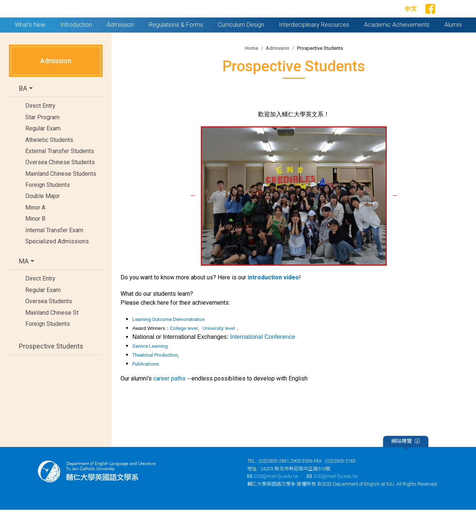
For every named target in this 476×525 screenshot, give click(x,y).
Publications (145, 379)
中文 (410, 16)
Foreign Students (47, 200)
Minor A (35, 222)
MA (24, 277)
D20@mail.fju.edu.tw (272, 492)
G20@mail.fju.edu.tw (332, 492)
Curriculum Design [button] (241, 39)
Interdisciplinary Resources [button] (314, 39)
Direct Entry (40, 121)
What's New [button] (30, 39)
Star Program (42, 132)
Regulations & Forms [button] (176, 39)
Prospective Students (51, 361)
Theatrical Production (155, 370)
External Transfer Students (59, 166)
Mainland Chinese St (51, 327)
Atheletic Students (49, 155)
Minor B (35, 234)
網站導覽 (405, 458)
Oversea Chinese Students (60, 177)
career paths (169, 394)
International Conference (262, 352)
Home (251, 63)
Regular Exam (43, 143)
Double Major (42, 211)
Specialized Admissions (57, 256)
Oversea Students (48, 316)
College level (183, 344)
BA (23, 104)
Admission (277, 63)
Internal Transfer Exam (54, 245)
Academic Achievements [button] (397, 39)
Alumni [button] (452, 39)
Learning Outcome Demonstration (168, 335)
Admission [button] (120, 39)
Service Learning (150, 361)
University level (218, 344)
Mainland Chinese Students (60, 188)
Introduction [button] (76, 39)
